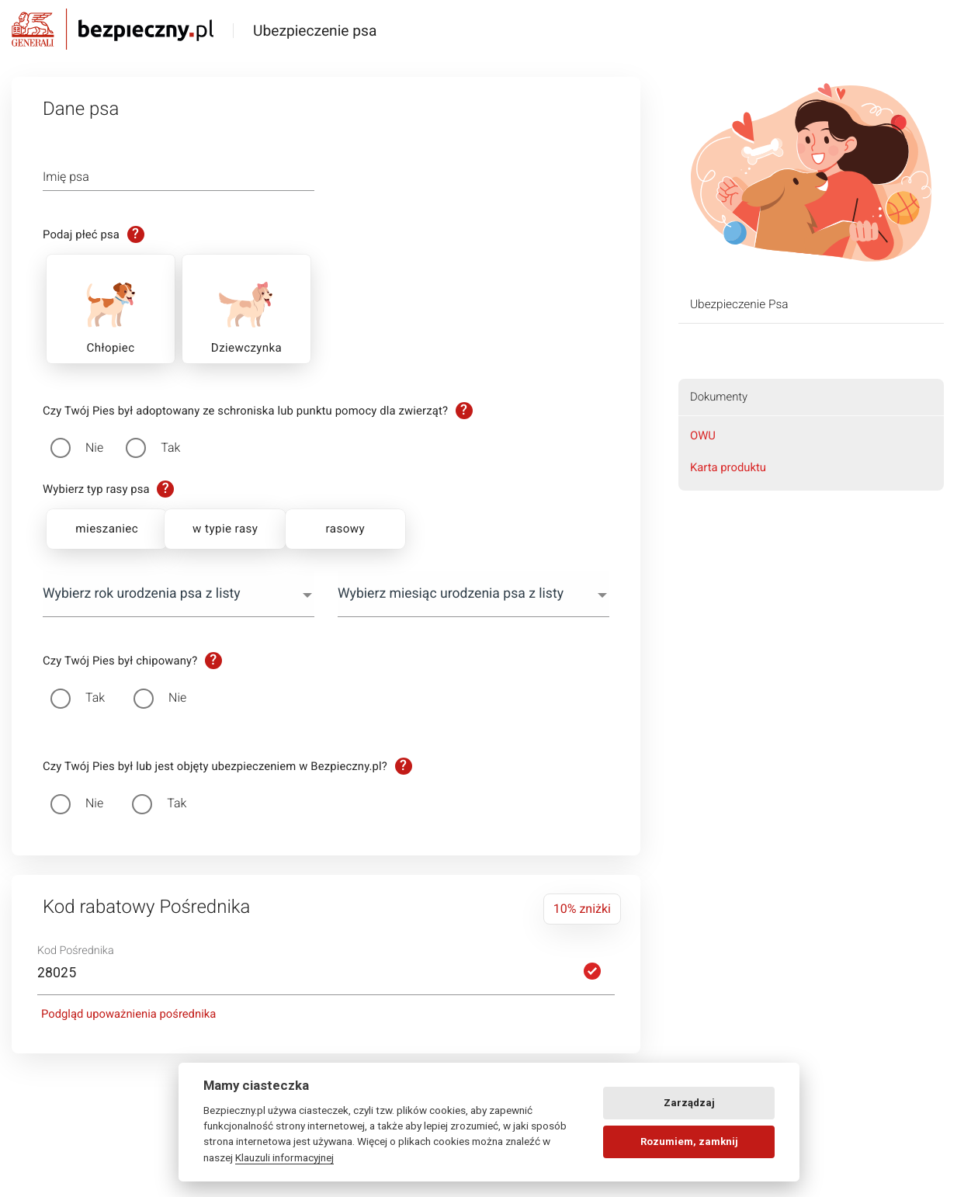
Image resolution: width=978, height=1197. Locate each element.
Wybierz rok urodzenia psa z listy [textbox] (142, 594)
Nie (94, 447)
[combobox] (178, 594)
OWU (703, 435)
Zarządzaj (689, 1103)
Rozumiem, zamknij (689, 1141)
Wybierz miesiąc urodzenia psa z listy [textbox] (451, 594)
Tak (170, 447)
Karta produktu (728, 467)
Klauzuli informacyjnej (284, 1157)
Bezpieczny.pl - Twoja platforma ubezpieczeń (112, 29)
